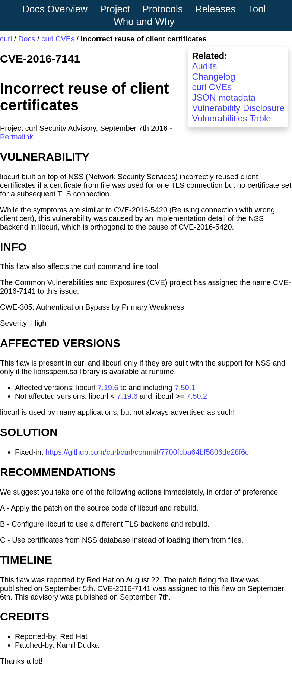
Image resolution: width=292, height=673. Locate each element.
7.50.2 (196, 396)
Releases (215, 9)
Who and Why (144, 21)
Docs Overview (55, 9)
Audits (204, 66)
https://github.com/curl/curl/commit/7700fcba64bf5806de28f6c (147, 452)
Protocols (162, 9)
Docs (26, 39)
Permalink (16, 137)
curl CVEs (57, 39)
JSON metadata (224, 97)
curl (6, 39)
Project (115, 9)
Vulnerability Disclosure (238, 108)
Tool (257, 9)
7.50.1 (185, 387)
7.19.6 (108, 387)
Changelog (213, 77)
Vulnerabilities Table (231, 118)
